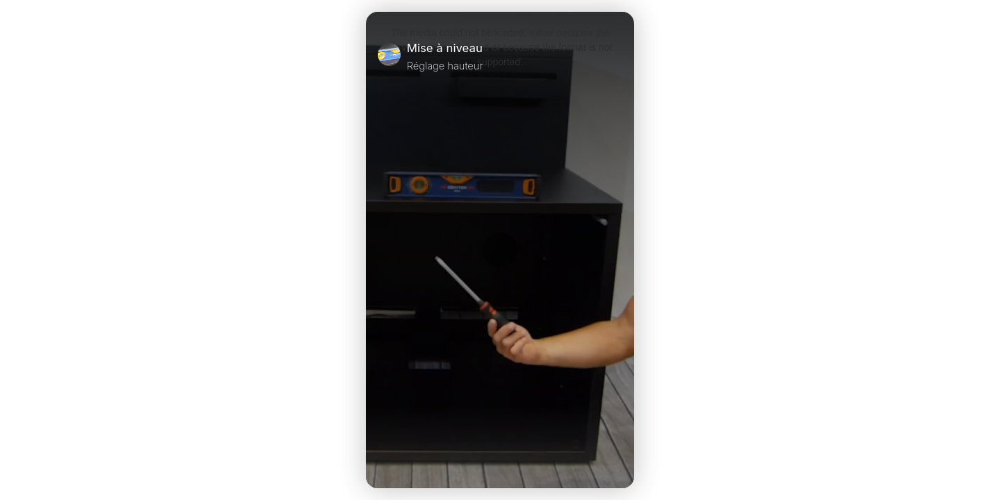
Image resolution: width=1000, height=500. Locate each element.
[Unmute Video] (616, 459)
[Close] (616, 56)
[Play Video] (383, 459)
